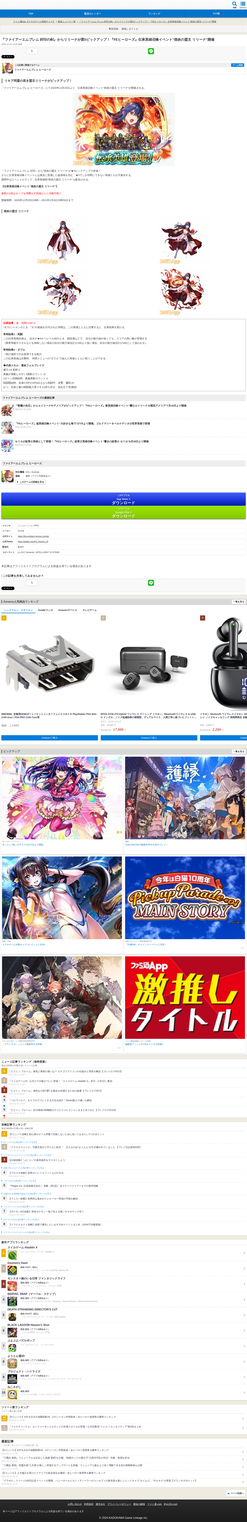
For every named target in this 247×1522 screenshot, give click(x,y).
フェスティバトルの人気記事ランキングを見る (23, 1207)
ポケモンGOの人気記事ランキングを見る (21, 1220)
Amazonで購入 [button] (50, 737)
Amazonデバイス (67, 610)
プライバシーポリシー (119, 1504)
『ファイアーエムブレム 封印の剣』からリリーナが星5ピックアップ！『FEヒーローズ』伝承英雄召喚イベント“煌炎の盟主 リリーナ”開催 (147, 21)
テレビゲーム (89, 610)
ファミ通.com (154, 1504)
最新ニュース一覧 (67, 21)
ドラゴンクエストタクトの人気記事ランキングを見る (26, 1232)
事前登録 (113, 28)
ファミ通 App (12, 5)
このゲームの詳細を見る (32, 482)
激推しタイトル (130, 28)
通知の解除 (139, 1504)
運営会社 (100, 1504)
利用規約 (89, 1504)
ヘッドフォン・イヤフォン (18, 610)
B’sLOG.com (170, 1504)
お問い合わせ (75, 1504)
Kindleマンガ (45, 610)
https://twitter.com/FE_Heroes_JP (33, 541)
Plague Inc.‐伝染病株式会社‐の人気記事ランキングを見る (27, 1194)
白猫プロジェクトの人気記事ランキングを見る (23, 1168)
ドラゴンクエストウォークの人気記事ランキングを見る (27, 1155)
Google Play (123, 512)
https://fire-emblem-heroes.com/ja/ (33, 536)
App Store (123, 499)
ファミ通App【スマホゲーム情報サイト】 (34, 21)
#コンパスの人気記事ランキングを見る (20, 1142)
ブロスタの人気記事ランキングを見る (19, 1181)
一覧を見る (238, 601)
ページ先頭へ (237, 1493)
